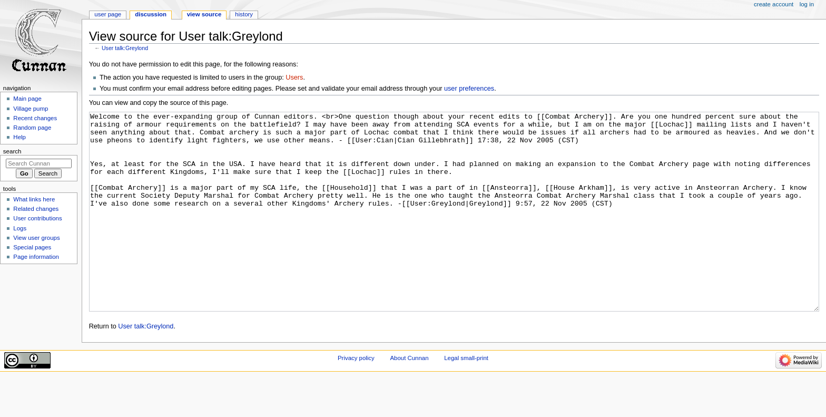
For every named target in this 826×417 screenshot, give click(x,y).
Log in (807, 4)
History (244, 14)
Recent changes (35, 118)
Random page (32, 127)
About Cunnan (409, 397)
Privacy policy (356, 397)
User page (107, 14)
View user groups (36, 238)
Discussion (150, 14)
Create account (773, 4)
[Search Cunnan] (39, 163)
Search (12, 151)
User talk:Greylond (125, 48)
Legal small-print (466, 397)
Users (294, 77)
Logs (19, 228)
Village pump (30, 108)
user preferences (469, 88)
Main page (27, 98)
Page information (36, 257)
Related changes (35, 209)
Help (19, 137)
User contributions (37, 218)
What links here (34, 199)
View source (204, 14)
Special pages (32, 247)
